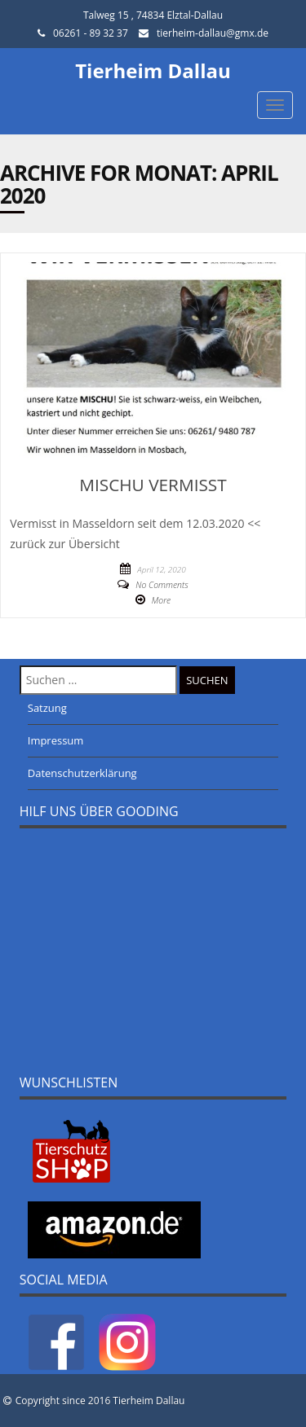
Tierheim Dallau (153, 70)
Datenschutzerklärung (82, 773)
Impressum (56, 740)
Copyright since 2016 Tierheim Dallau (100, 1400)
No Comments (161, 585)
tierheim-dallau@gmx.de (212, 33)
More (161, 600)
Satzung (47, 707)
